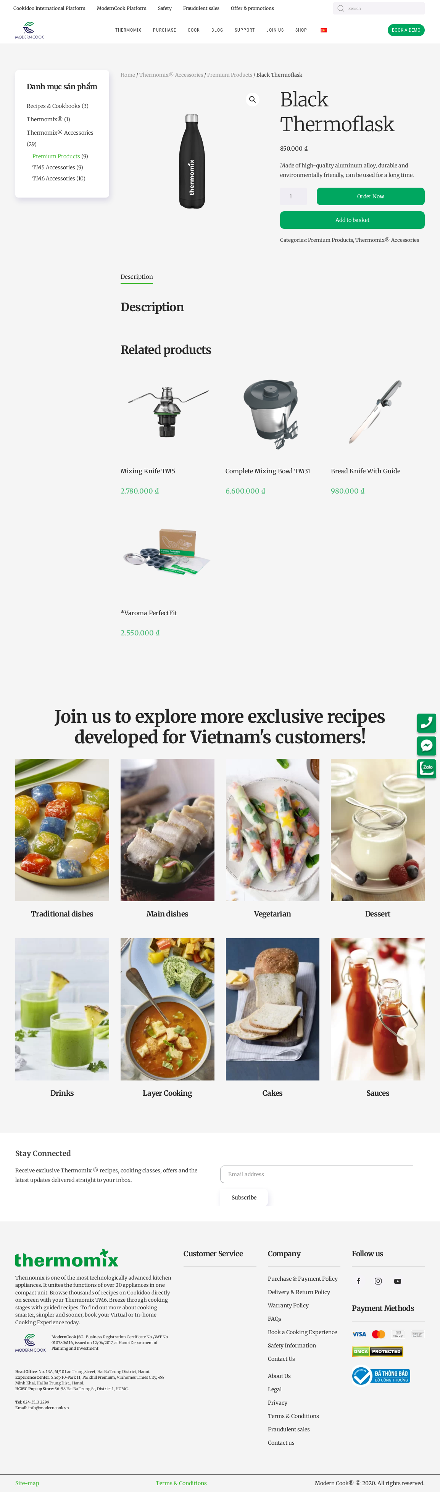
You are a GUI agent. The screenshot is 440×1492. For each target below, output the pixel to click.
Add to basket (352, 220)
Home (128, 75)
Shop (301, 30)
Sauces (377, 1093)
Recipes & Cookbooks (54, 106)
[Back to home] (29, 30)
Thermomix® (45, 119)
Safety (165, 8)
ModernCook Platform (122, 8)
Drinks (62, 1093)
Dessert (377, 913)
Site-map (27, 1483)
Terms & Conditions (181, 1483)
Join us (275, 30)
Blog (217, 30)
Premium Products (229, 75)
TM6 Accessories (53, 178)
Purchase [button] (164, 30)
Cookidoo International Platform (49, 8)
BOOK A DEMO (406, 30)
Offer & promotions (252, 8)
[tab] (130, 277)
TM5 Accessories (53, 167)
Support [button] (245, 30)
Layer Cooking (167, 1093)
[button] (252, 99)
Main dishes (167, 913)
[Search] (379, 8)
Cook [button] (194, 30)
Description (137, 276)
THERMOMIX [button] (128, 30)
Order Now (370, 196)
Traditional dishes (62, 913)
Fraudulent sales (201, 8)
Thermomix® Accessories (171, 75)
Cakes (273, 1093)
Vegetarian (272, 913)
